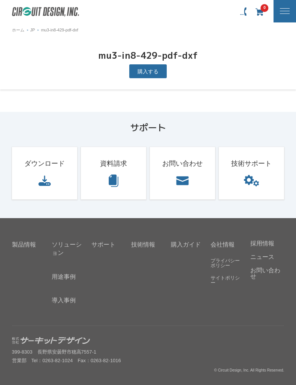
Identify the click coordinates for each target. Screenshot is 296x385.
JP (32, 30)
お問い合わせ (182, 163)
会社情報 (223, 244)
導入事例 (64, 300)
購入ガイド (186, 244)
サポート (103, 244)
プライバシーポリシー (225, 263)
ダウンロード (44, 163)
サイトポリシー (225, 280)
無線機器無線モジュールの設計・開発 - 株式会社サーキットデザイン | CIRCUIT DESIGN (45, 12)
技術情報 (143, 244)
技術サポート (251, 163)
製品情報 (24, 244)
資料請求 (113, 163)
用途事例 (64, 277)
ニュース (262, 257)
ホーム (18, 30)
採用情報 (262, 243)
